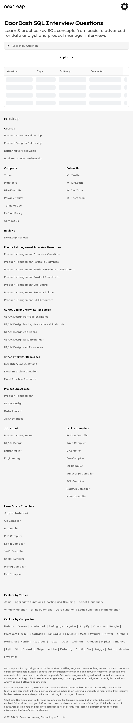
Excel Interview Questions (21, 371)
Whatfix (11, 656)
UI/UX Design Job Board (20, 332)
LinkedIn (74, 182)
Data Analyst (13, 411)
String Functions (41, 609)
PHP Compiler (13, 536)
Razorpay (39, 641)
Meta (83, 634)
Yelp (23, 634)
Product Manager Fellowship (23, 135)
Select (83, 602)
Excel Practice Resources (21, 379)
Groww (22, 626)
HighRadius (54, 634)
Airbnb (121, 634)
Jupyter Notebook (16, 513)
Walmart (77, 641)
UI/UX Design (13, 403)
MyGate (95, 634)
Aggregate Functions (29, 602)
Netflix (25, 641)
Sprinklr (28, 649)
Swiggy (99, 649)
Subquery (97, 602)
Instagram (76, 198)
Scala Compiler (14, 559)
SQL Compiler (75, 481)
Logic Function (88, 609)
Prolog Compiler (15, 566)
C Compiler (73, 450)
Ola (17, 649)
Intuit (79, 649)
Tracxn (53, 641)
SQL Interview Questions (20, 363)
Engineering (12, 458)
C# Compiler (74, 466)
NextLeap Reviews (16, 237)
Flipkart (106, 641)
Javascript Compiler (80, 473)
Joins (7, 602)
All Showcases (13, 418)
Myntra (71, 626)
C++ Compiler (75, 458)
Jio (89, 649)
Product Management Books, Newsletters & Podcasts (39, 269)
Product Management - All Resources (29, 300)
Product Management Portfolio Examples (31, 261)
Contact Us (11, 220)
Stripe (41, 649)
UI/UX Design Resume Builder (24, 339)
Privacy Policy (13, 198)
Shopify (84, 626)
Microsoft (10, 634)
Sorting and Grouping (61, 602)
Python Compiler (77, 435)
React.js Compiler (78, 488)
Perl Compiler (13, 574)
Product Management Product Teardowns (32, 277)
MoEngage (56, 626)
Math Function (110, 609)
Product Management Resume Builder (29, 292)
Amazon (92, 641)
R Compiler (11, 528)
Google (114, 626)
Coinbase (99, 626)
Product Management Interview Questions (32, 254)
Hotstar (9, 626)
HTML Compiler (76, 496)
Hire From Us (12, 190)
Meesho (124, 649)
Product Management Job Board (26, 284)
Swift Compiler (14, 551)
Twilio (111, 649)
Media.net (10, 641)
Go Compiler (12, 520)
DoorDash (36, 634)
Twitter (73, 175)
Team (8, 175)
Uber (65, 641)
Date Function (65, 609)
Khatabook (38, 626)
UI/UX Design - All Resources (23, 347)
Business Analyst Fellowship (23, 158)
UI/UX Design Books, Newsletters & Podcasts (34, 324)
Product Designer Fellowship (23, 143)
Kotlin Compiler (14, 543)
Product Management (18, 395)
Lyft (8, 649)
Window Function (15, 609)
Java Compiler (76, 443)
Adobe (52, 649)
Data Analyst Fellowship (20, 150)
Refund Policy (13, 213)
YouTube (74, 190)
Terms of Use (13, 205)
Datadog (66, 649)
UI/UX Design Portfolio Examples (26, 316)
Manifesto (10, 182)
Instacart (121, 641)
